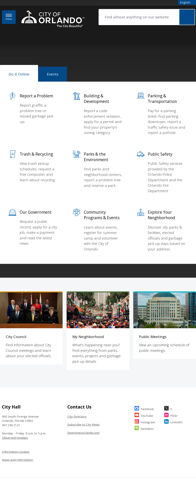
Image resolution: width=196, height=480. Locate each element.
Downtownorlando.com (83, 402)
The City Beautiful (50, 456)
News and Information (17, 429)
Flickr (174, 384)
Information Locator (16, 421)
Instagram (148, 391)
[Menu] (9, 17)
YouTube (147, 384)
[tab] (19, 73)
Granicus (190, 456)
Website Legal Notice (13, 456)
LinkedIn (176, 391)
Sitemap (33, 456)
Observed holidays (15, 407)
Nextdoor (147, 397)
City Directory (77, 386)
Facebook (147, 378)
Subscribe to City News (83, 394)
